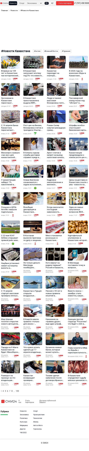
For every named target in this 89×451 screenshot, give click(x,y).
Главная (4, 10)
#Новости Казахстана (30, 10)
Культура (23, 422)
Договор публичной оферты (47, 401)
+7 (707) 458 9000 (81, 3)
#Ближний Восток (51, 51)
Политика (23, 418)
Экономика (32, 3)
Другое (22, 429)
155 (17, 391)
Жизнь (35, 422)
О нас (19, 401)
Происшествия (38, 415)
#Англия (37, 51)
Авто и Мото (38, 425)
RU (47, 3)
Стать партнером (65, 3)
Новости (13, 3)
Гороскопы (37, 429)
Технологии (37, 418)
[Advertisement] (44, 31)
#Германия (66, 51)
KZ (52, 3)
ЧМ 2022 (23, 432)
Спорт (21, 3)
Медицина (24, 425)
